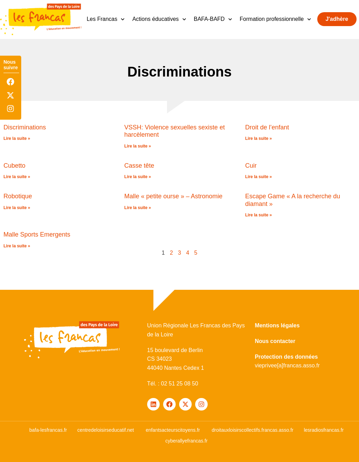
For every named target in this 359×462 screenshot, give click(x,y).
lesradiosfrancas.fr (323, 430)
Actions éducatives (159, 19)
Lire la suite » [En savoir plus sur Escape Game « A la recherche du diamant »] (258, 215)
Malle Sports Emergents (36, 234)
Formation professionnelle (275, 19)
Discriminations (24, 127)
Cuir (251, 165)
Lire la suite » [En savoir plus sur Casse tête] (137, 176)
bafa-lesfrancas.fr (48, 430)
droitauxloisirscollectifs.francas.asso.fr (252, 430)
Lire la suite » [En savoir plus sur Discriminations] (16, 138)
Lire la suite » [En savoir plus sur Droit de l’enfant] (258, 138)
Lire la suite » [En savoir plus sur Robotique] (16, 207)
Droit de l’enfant (267, 127)
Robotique (17, 196)
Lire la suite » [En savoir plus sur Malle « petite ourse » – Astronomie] (137, 207)
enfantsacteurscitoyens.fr (173, 430)
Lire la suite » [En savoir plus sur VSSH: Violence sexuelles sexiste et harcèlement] (137, 146)
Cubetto (14, 165)
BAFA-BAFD (213, 19)
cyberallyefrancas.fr (186, 441)
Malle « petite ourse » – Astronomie (173, 196)
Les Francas (106, 19)
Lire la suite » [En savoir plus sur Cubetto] (16, 176)
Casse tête (139, 165)
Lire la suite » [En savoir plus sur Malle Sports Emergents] (16, 246)
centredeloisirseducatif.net (105, 430)
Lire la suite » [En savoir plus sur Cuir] (258, 176)
